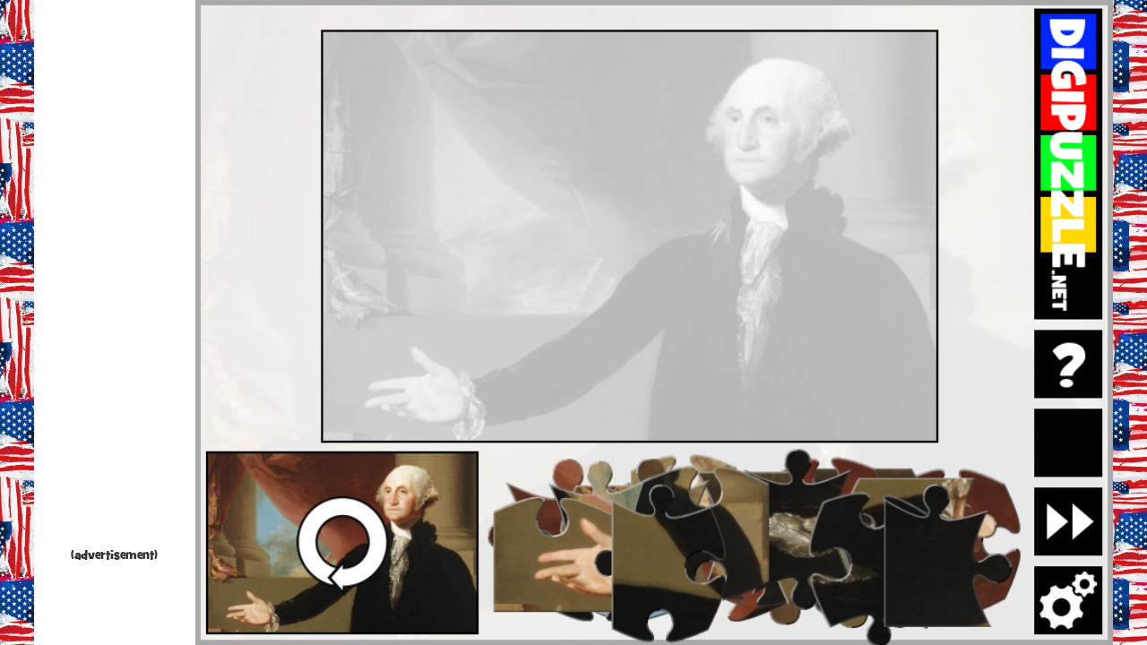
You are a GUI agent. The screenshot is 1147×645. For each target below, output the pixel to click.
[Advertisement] (114, 277)
